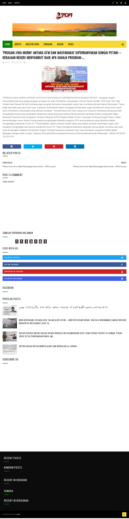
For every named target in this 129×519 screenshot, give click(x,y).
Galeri (60, 45)
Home (4, 3)
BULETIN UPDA (32, 45)
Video (71, 45)
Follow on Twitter (65, 258)
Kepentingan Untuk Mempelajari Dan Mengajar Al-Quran (48, 347)
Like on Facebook (65, 266)
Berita (18, 45)
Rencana (48, 45)
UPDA (112, 134)
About (10, 3)
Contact (17, 3)
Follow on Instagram (65, 280)
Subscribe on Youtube (65, 273)
